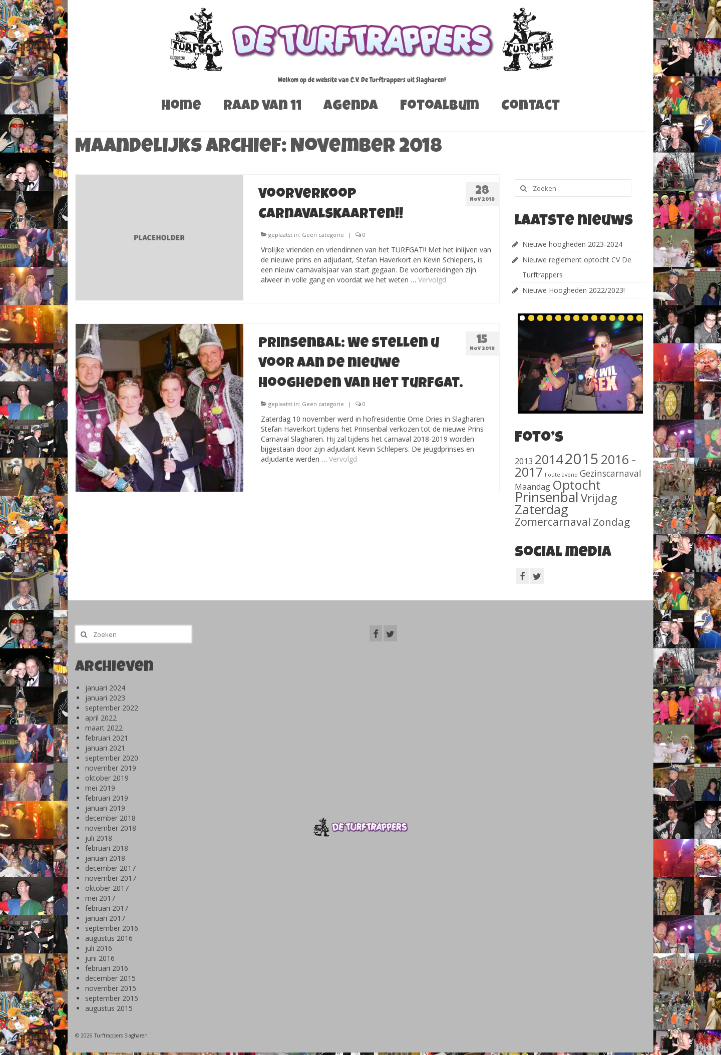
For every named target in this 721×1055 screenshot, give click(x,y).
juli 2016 (98, 948)
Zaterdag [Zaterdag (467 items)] (541, 509)
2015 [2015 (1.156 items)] (582, 459)
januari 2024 (105, 687)
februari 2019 (106, 798)
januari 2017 (105, 918)
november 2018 (110, 828)
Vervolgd (432, 279)
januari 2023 (105, 697)
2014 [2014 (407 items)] (549, 459)
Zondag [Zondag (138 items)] (611, 522)
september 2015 (111, 998)
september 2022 (111, 708)
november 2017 (110, 878)
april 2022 (101, 718)
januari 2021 (105, 748)
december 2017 (110, 868)
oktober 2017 (107, 888)
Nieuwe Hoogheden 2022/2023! (573, 290)
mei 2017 (100, 898)
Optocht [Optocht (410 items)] (576, 484)
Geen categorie (323, 234)
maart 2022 (104, 728)
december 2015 (110, 978)
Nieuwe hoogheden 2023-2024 (572, 244)
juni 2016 (100, 958)
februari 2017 (106, 908)
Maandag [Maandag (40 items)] (532, 486)
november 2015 (110, 988)
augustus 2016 (109, 938)
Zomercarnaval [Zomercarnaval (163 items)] (553, 521)
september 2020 (111, 758)
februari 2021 (106, 738)
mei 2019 (100, 788)
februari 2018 (106, 848)
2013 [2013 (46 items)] (524, 461)
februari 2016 (106, 968)
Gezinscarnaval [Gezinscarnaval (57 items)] (610, 473)
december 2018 (110, 818)
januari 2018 (105, 858)
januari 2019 (105, 808)
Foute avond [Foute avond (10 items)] (561, 474)
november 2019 (110, 768)
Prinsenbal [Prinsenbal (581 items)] (547, 497)
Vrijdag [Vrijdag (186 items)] (599, 497)
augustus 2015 (109, 1008)
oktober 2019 (107, 778)
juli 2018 (98, 838)
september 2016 (111, 928)
